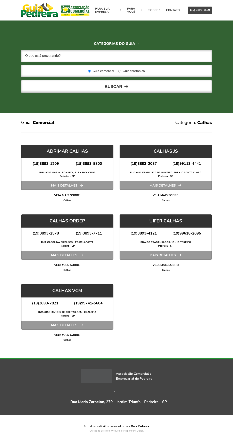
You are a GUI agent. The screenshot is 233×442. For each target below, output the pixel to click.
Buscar (113, 86)
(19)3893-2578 (46, 233)
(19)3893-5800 (89, 163)
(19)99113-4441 (186, 163)
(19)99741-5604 (88, 303)
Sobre (154, 10)
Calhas (67, 200)
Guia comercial (101, 71)
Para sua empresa (108, 10)
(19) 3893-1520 (200, 10)
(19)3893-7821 (45, 303)
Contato (173, 10)
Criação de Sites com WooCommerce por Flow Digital (116, 430)
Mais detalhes (64, 185)
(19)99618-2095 (186, 233)
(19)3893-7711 (89, 233)
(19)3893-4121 (143, 233)
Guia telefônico (131, 71)
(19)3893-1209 (46, 163)
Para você (134, 10)
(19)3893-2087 (143, 163)
